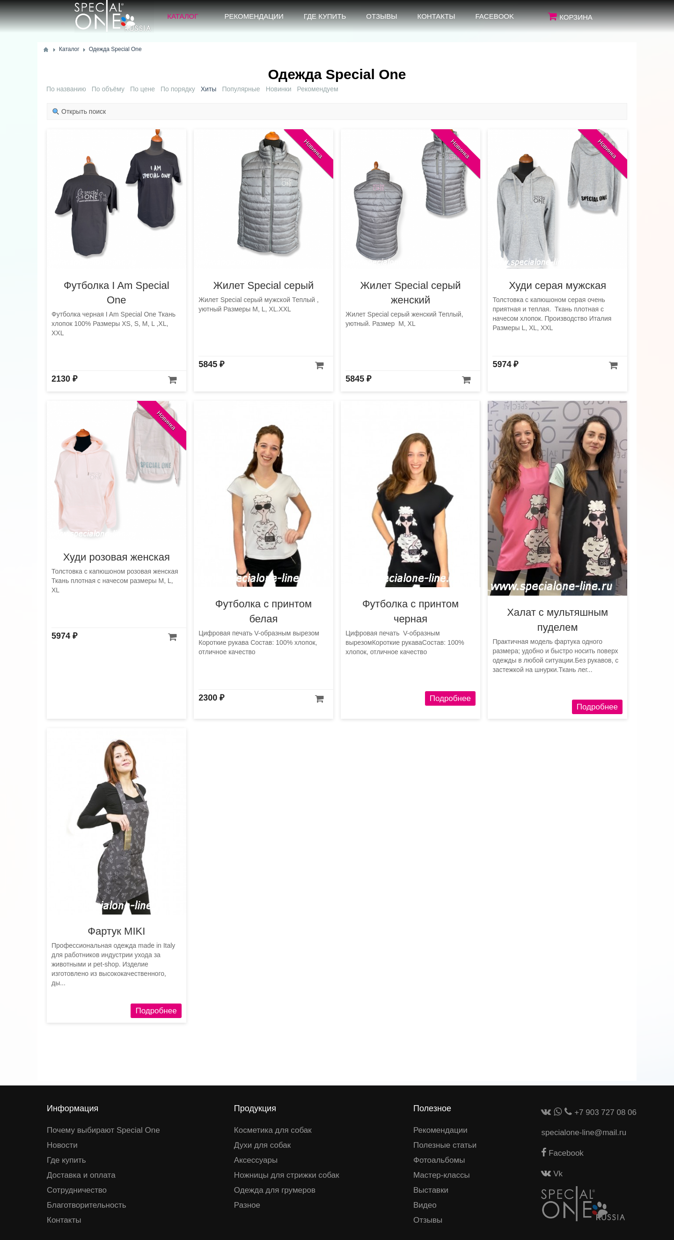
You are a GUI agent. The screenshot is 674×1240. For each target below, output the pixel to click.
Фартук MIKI (116, 931)
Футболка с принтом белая (263, 611)
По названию (66, 89)
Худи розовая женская (116, 557)
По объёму (108, 89)
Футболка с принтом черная (410, 611)
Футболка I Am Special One (116, 293)
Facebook (562, 1153)
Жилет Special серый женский (410, 293)
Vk (552, 1173)
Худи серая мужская (557, 285)
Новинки (279, 89)
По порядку (178, 89)
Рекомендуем (317, 89)
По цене (142, 89)
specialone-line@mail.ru (583, 1132)
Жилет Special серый (263, 285)
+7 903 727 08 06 (605, 1112)
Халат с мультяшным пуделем (557, 619)
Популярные (241, 89)
